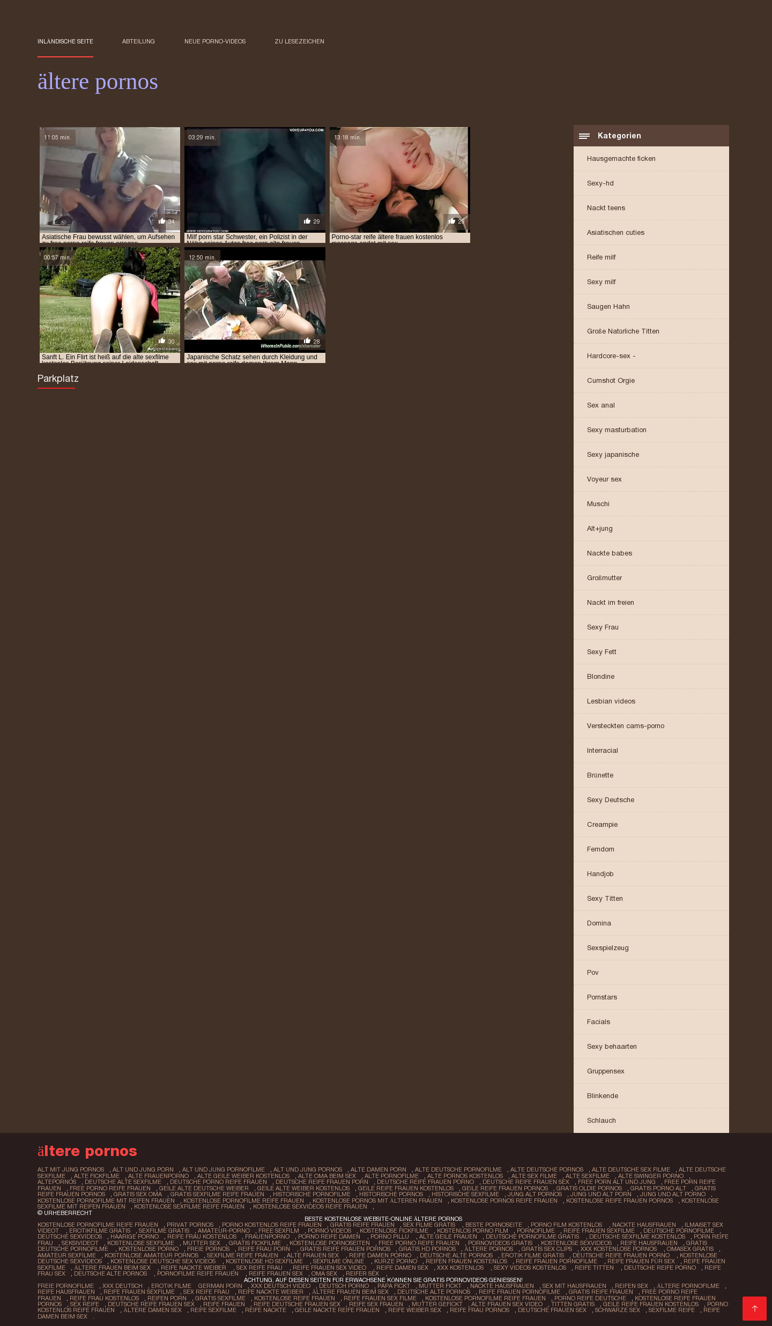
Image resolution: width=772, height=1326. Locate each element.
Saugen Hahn (608, 307)
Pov (593, 973)
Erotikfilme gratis (99, 1229)
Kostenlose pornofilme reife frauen (98, 1223)
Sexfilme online (336, 1259)
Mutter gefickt (391, 1300)
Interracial (602, 751)
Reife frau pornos (443, 1306)
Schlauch (601, 1121)
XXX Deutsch (122, 1282)
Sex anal (601, 406)
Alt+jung (600, 529)
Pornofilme (535, 1229)
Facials (598, 1023)
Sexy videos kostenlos (529, 1265)
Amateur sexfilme (67, 1253)
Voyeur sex (604, 480)
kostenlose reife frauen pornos (619, 1200)
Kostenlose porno (148, 1247)
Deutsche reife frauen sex (106, 1300)
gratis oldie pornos (588, 1188)
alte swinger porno (651, 1176)
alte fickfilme (97, 1176)
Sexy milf (601, 283)
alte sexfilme (588, 1176)
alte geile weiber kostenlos (243, 1176)
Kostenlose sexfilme (140, 1241)
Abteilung (138, 41)
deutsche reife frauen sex (523, 1182)
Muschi (598, 505)
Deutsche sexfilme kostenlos (634, 1235)
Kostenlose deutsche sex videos (162, 1259)
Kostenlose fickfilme (393, 1229)
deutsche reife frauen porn (320, 1182)
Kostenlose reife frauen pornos (655, 1294)
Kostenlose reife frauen (262, 1294)
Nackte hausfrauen (644, 1223)
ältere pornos (487, 1247)
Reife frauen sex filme (347, 1294)
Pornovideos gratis (499, 1241)
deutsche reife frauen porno (423, 1182)
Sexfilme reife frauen (242, 1253)
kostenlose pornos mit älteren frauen (377, 1200)
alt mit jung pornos (71, 1170)
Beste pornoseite (493, 1223)
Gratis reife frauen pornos (345, 1247)
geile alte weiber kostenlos (303, 1188)
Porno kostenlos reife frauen (272, 1223)
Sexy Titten (605, 899)
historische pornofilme (312, 1194)
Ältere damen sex (117, 1306)
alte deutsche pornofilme (456, 1170)
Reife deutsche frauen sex (251, 1300)
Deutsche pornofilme (677, 1229)
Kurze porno (393, 1259)
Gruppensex (606, 1072)
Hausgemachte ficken (621, 159)
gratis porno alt (657, 1188)
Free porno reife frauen (418, 1241)
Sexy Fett (602, 653)
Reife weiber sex (378, 1306)
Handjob (600, 875)
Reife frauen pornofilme (554, 1259)
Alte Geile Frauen (447, 1235)
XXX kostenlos (460, 1265)
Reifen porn (134, 1294)
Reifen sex (629, 1282)
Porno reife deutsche (557, 1294)
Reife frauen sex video (330, 1265)
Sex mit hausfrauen (572, 1282)
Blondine (600, 677)
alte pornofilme (392, 1176)
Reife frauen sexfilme (598, 1229)
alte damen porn (376, 1170)
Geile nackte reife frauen (301, 1306)
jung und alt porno (672, 1194)
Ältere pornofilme (686, 1282)
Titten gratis (526, 1300)
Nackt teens (606, 209)
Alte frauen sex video (460, 1300)
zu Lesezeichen (299, 41)
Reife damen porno (380, 1253)
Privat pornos (190, 1223)
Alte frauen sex (313, 1253)
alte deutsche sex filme (627, 1170)
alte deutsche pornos (544, 1170)
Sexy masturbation (617, 431)
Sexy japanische (613, 455)
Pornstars (602, 998)
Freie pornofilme (66, 1282)
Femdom (600, 850)
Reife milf (601, 258)
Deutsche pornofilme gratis (531, 1235)
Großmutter (604, 579)
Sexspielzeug (608, 949)
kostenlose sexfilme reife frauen (189, 1206)
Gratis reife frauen (362, 1223)
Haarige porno (133, 1235)
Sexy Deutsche (610, 801)
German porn (220, 1282)
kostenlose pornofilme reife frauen (243, 1200)
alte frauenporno (158, 1176)
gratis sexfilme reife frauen (217, 1194)
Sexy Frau (603, 628)
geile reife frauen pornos (504, 1188)
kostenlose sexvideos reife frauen (310, 1206)
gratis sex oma (138, 1194)
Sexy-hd (600, 184)
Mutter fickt (438, 1282)
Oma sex (324, 1271)
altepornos (57, 1182)
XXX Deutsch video (279, 1282)
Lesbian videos (611, 702)
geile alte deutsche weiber (203, 1188)
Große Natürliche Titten (623, 332)
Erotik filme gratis (531, 1253)
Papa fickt (391, 1282)
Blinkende (602, 1097)
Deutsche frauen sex (516, 1306)
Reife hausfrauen (647, 1241)
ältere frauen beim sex (113, 1265)
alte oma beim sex (327, 1176)
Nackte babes (609, 554)
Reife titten (593, 1265)
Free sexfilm (278, 1229)
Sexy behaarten (612, 1047)
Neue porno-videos (215, 41)
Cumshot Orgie (611, 381)
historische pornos (391, 1194)
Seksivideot (80, 1241)
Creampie (602, 825)
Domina (599, 924)
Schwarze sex (581, 1306)
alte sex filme (534, 1176)
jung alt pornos (535, 1194)
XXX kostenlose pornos (618, 1247)
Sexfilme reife (635, 1306)
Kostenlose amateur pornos (151, 1253)
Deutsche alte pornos (455, 1253)
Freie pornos (208, 1247)
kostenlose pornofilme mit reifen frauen (106, 1200)
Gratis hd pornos (426, 1247)
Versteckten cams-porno (625, 727)
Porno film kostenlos (567, 1223)
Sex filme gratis (430, 1223)
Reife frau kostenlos (200, 1235)
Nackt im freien (610, 603)
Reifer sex (362, 1271)
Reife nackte (229, 1306)
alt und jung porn (143, 1170)
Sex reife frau (260, 1265)
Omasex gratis (689, 1247)
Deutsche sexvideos (69, 1235)
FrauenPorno (266, 1235)
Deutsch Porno (342, 1282)
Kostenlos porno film (471, 1229)
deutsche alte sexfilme (123, 1182)
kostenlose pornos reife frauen (504, 1200)
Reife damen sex (401, 1265)
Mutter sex (201, 1241)
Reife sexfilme (177, 1306)
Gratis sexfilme (188, 1294)
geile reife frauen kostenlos (405, 1188)
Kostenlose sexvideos (575, 1241)
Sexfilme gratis (163, 1229)
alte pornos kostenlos (465, 1176)
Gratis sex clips (546, 1247)
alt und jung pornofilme (223, 1170)
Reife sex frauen (330, 1300)
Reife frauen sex (275, 1271)
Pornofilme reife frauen (198, 1271)
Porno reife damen (328, 1235)
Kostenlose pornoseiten (329, 1241)
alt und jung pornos (306, 1170)
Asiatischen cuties (615, 233)
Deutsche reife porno (658, 1265)
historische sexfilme (465, 1194)
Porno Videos (328, 1229)
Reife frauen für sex (638, 1259)
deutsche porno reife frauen (217, 1182)
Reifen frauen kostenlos (463, 1259)
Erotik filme (171, 1282)
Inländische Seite (65, 41)
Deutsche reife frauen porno (620, 1253)
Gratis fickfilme (254, 1241)
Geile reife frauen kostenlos (604, 1300)
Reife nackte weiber (194, 1265)
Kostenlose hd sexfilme (263, 1259)
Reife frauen (178, 1300)
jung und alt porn (600, 1194)
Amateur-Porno (223, 1229)
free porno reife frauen (110, 1188)
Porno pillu (389, 1235)
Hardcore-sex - (611, 357)
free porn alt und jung (613, 1182)
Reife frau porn (264, 1247)
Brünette (600, 776)
